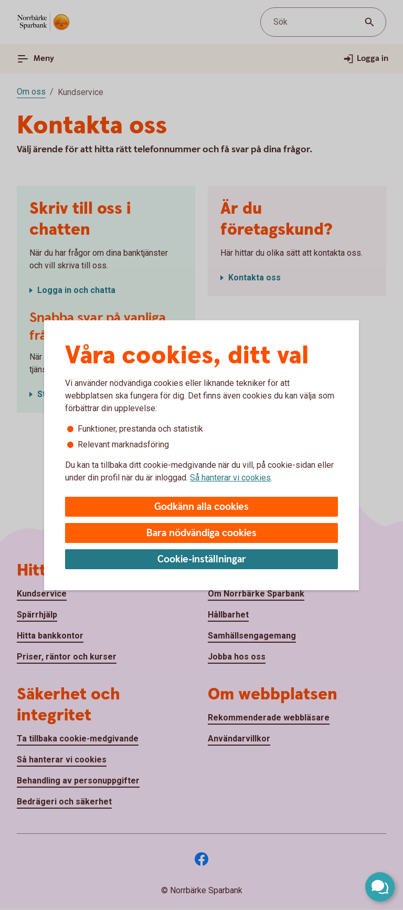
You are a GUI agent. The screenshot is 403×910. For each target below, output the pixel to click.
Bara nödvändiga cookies (201, 533)
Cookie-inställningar (201, 559)
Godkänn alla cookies (201, 507)
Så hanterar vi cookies (230, 478)
